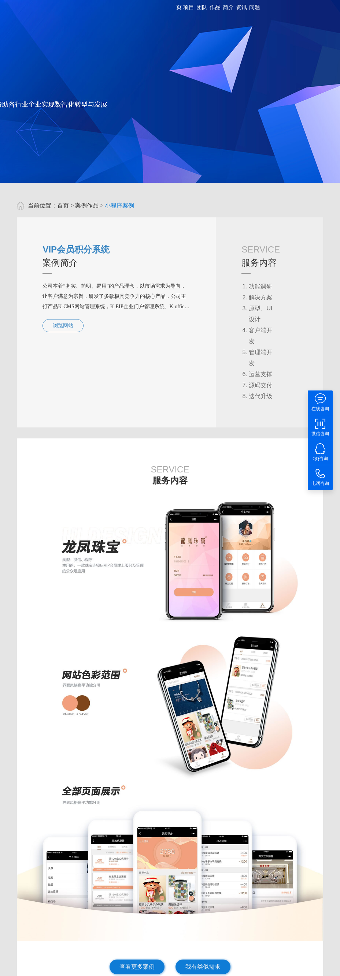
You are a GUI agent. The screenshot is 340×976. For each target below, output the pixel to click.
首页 (63, 205)
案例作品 (87, 205)
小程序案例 (119, 205)
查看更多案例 (137, 967)
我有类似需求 (203, 967)
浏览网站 (63, 325)
